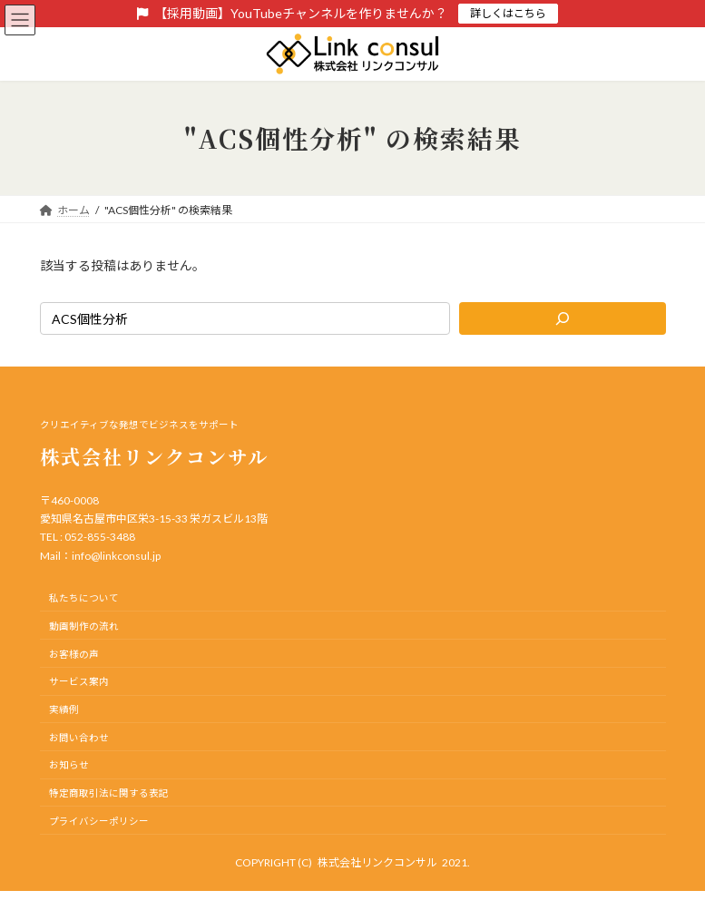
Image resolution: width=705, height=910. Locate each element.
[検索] (562, 318)
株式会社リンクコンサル (377, 862)
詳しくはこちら (508, 13)
